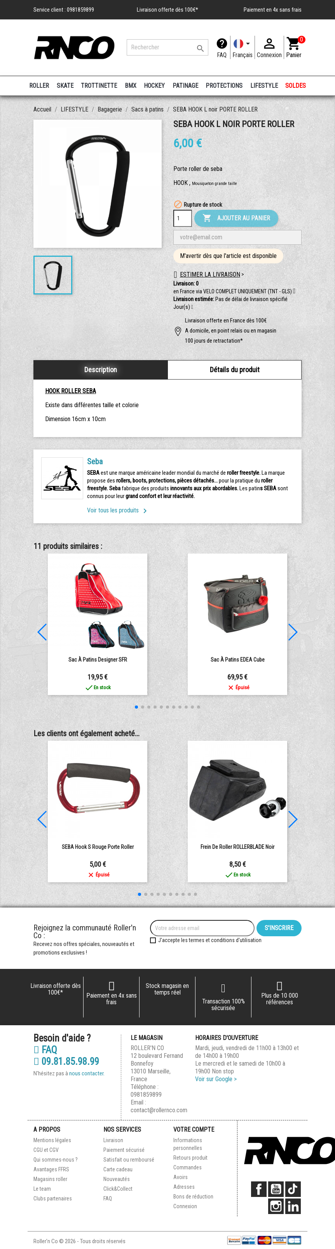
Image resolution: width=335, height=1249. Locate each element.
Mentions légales (52, 1140)
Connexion (185, 1206)
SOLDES (295, 85)
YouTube (276, 1189)
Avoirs (180, 1177)
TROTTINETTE (99, 85)
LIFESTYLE (264, 85)
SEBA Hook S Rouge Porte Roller (98, 847)
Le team (42, 1189)
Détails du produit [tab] (235, 370)
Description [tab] (100, 370)
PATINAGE (185, 85)
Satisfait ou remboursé (128, 1160)
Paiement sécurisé (124, 1150)
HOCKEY (154, 85)
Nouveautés (116, 1179)
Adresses (184, 1187)
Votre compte (193, 1129)
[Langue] (242, 47)
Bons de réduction (193, 1196)
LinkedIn (293, 1206)
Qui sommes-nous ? (55, 1160)
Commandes (187, 1167)
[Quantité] (182, 218)
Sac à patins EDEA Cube (238, 660)
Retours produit (190, 1158)
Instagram (276, 1206)
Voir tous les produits (118, 510)
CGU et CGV (46, 1150)
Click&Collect (118, 1189)
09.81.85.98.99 (66, 1062)
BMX (130, 85)
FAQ (222, 55)
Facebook (259, 1189)
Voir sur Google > (216, 1079)
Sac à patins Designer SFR (97, 660)
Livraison (113, 1140)
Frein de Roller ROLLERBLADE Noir (237, 847)
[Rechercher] (167, 47)
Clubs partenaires (52, 1198)
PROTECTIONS (224, 85)
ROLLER (39, 85)
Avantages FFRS (51, 1169)
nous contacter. (87, 1073)
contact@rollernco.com (159, 1110)
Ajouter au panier (236, 218)
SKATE (65, 85)
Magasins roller (50, 1179)
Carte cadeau (118, 1169)
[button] (192, 307)
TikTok (293, 1189)
